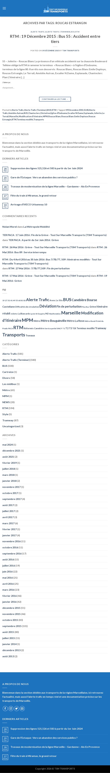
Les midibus (9, 383)
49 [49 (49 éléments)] (14, 300)
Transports (39, 119)
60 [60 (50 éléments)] (19, 300)
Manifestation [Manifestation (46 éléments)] (55, 314)
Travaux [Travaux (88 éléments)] (30, 335)
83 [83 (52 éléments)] (24, 300)
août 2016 (8, 559)
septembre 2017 (11, 498)
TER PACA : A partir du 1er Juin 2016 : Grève (33, 239)
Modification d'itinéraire (30, 116)
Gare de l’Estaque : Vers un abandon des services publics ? (44, 177)
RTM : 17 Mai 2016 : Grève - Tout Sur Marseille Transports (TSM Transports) (46, 275)
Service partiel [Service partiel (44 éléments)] (50, 328)
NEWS (6, 402)
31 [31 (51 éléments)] (9, 300)
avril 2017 (8, 517)
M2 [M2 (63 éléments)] (47, 313)
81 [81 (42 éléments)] (22, 300)
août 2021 (8, 456)
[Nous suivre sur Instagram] (10, 708)
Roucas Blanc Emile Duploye (74, 116)
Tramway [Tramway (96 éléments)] (100, 328)
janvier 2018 (9, 480)
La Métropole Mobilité (36, 226)
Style (5, 414)
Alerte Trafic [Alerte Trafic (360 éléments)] (37, 299)
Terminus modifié (25, 119)
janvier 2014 (9, 643)
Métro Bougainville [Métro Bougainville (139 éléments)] (53, 320)
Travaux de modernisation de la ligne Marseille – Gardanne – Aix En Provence (55, 186)
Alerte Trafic (38, 32)
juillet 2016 (8, 565)
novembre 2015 (11, 613)
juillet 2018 (8, 468)
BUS (73, 32)
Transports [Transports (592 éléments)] (13, 334)
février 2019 (9, 462)
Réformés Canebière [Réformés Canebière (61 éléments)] (34, 328)
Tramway (7, 420)
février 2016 (9, 595)
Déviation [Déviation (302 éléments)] (47, 306)
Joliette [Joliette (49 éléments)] (14, 314)
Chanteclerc (34, 113)
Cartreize (7, 371)
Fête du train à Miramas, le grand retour (34, 195)
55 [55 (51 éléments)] (17, 300)
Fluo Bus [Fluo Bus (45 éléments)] (85, 307)
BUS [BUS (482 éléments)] (67, 299)
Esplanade (88, 113)
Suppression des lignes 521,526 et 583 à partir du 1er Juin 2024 (47, 168)
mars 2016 (8, 589)
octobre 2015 (10, 619)
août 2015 (8, 631)
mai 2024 (7, 444)
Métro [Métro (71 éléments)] (37, 321)
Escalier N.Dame (75, 113)
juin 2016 (7, 571)
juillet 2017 (8, 510)
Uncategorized (11, 426)
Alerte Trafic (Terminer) (57, 32)
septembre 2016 (11, 553)
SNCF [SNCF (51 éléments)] (59, 328)
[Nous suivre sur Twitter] (16, 708)
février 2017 (9, 529)
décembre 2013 (11, 650)
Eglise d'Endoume (59, 113)
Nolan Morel (9, 226)
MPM (45, 116)
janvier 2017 (9, 535)
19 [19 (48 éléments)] (3, 300)
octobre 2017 (10, 492)
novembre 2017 (11, 486)
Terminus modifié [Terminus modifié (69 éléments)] (86, 328)
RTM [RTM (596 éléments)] (18, 327)
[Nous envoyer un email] (22, 708)
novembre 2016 (11, 541)
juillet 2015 (8, 638)
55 (85, 110)
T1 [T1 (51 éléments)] (63, 328)
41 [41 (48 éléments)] (11, 300)
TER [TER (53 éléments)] (74, 328)
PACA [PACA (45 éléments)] (10, 328)
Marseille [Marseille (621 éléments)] (71, 312)
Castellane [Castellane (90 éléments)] (8, 306)
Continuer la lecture (55, 99)
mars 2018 (8, 474)
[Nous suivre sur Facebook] (5, 708)
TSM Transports (70, 51)
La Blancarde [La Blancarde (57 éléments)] (24, 313)
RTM (77, 32)
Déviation (45, 113)
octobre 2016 (10, 547)
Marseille (13, 116)
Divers (6, 377)
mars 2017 (8, 523)
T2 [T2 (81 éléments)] (67, 328)
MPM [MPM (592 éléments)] (27, 320)
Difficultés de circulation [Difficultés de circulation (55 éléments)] (27, 307)
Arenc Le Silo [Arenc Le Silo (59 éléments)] (56, 300)
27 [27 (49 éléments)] (6, 300)
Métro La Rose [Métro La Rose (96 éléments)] (75, 320)
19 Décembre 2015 (74, 110)
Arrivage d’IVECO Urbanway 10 (29, 204)
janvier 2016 (9, 601)
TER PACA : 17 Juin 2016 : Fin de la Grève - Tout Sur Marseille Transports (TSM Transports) (54, 234)
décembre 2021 (11, 450)
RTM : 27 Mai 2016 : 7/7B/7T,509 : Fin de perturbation (39, 268)
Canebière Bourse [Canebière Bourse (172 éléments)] (84, 300)
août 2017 (8, 505)
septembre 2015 (11, 625)
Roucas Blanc (54, 116)
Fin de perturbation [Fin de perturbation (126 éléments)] (69, 306)
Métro (6, 390)
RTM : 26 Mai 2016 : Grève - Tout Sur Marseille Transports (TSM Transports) (46, 247)
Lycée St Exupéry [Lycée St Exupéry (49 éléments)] (37, 314)
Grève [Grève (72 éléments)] (93, 306)
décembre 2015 (11, 607)
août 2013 (8, 656)
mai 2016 (7, 577)
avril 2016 (8, 583)
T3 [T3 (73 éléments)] (70, 328)
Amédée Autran (15, 113)
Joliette (98, 113)
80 (87, 110)
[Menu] (4, 8)
